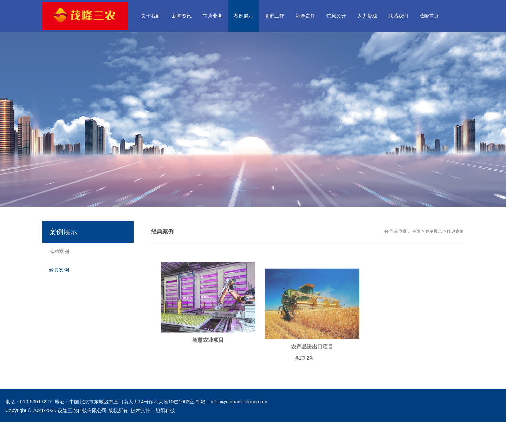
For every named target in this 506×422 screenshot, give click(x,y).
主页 (416, 231)
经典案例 (455, 231)
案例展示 (433, 231)
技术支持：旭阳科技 (153, 410)
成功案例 (59, 251)
